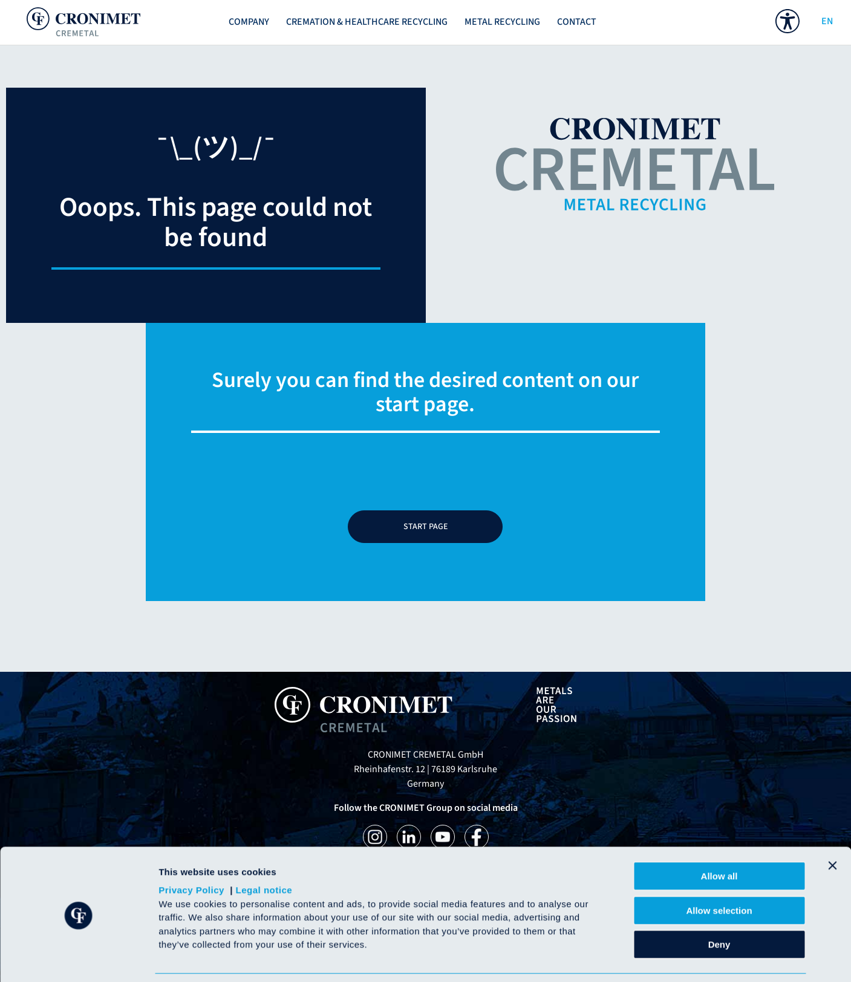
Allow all (719, 837)
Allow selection (719, 872)
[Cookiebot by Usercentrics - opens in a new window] (78, 958)
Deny (719, 905)
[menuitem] (787, 21)
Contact (576, 21)
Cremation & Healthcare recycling (367, 21)
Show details (635, 958)
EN (825, 21)
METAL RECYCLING (502, 21)
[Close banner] (832, 826)
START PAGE (425, 527)
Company (249, 21)
